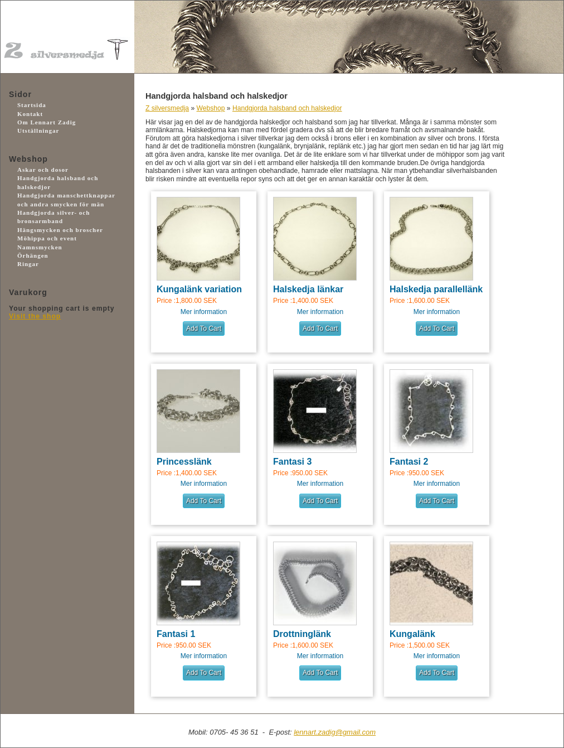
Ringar (28, 263)
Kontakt (30, 113)
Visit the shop (35, 316)
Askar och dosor (43, 169)
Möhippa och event (47, 238)
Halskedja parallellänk (436, 289)
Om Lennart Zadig (46, 122)
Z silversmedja (167, 108)
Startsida (31, 105)
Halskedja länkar (308, 289)
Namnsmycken (39, 247)
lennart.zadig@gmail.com (335, 732)
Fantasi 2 (409, 461)
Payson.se (59, 370)
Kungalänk (412, 634)
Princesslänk (184, 461)
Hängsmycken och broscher (60, 229)
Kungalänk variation (199, 289)
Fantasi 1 (176, 634)
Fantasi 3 (292, 461)
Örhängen (32, 255)
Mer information (204, 312)
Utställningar (38, 130)
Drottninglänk (302, 634)
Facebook (59, 431)
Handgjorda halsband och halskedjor (287, 108)
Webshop (211, 108)
